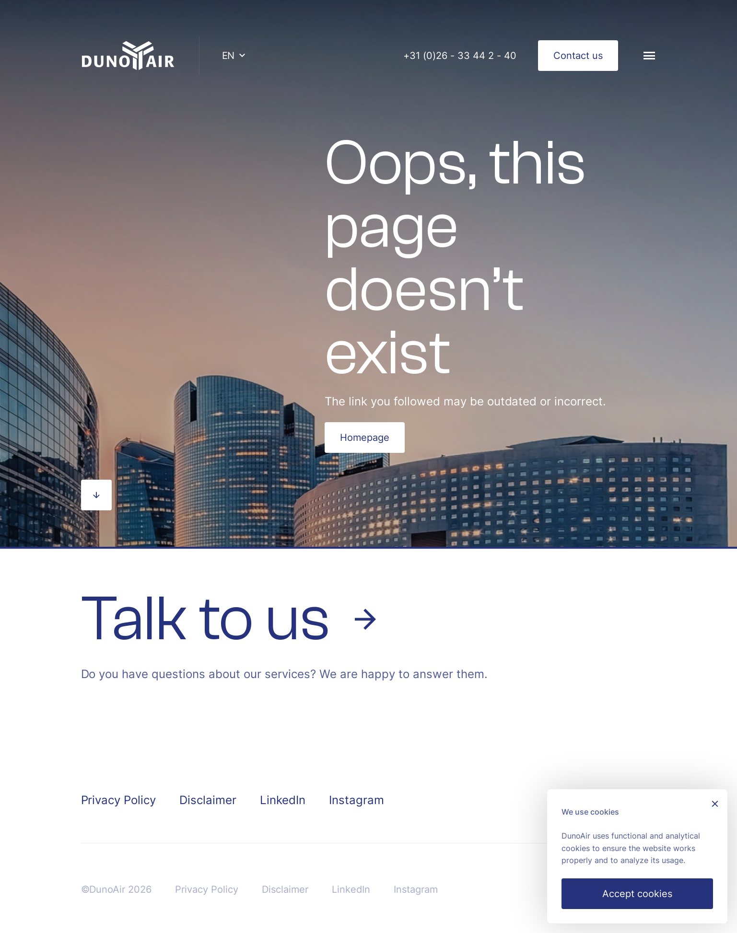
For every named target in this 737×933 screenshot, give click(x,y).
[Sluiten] (715, 804)
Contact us (578, 55)
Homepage (364, 437)
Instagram (356, 800)
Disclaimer (207, 800)
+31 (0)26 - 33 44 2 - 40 (459, 55)
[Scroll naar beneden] (96, 495)
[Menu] (649, 55)
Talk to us (231, 619)
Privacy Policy (118, 800)
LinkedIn (282, 800)
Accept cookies (637, 893)
